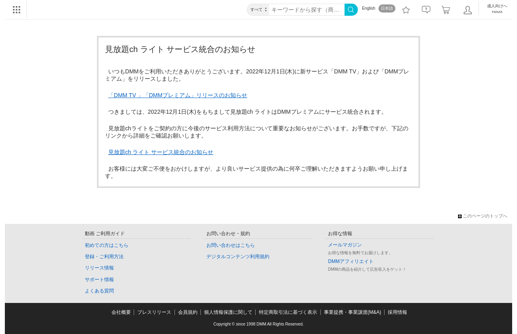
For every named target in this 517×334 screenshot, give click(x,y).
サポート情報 (99, 279)
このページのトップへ (482, 215)
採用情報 (397, 312)
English (368, 8)
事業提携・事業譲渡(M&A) (352, 312)
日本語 (387, 8)
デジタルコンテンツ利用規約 (237, 256)
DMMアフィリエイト (351, 261)
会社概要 (121, 312)
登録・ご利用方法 (104, 256)
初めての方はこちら (106, 245)
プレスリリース (154, 312)
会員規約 (188, 312)
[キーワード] (307, 10)
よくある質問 (99, 291)
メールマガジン (345, 245)
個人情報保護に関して (228, 312)
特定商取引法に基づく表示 (288, 312)
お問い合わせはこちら (230, 245)
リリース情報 (99, 268)
